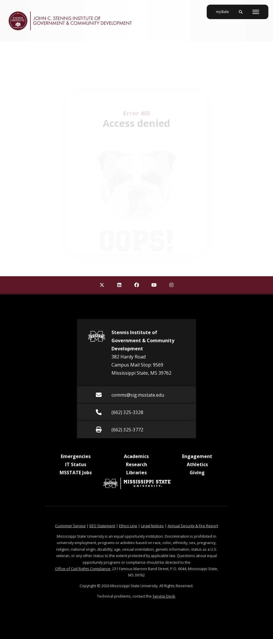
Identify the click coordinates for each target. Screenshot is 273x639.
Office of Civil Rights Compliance (82, 568)
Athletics (197, 464)
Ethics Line (128, 525)
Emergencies (76, 456)
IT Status (75, 464)
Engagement (197, 456)
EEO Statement (102, 525)
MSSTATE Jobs (76, 472)
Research (136, 464)
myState (224, 9)
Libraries (136, 472)
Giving (197, 472)
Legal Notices (152, 525)
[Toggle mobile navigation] (256, 12)
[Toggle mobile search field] (240, 12)
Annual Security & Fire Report (193, 525)
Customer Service (70, 525)
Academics (136, 456)
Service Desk (164, 596)
